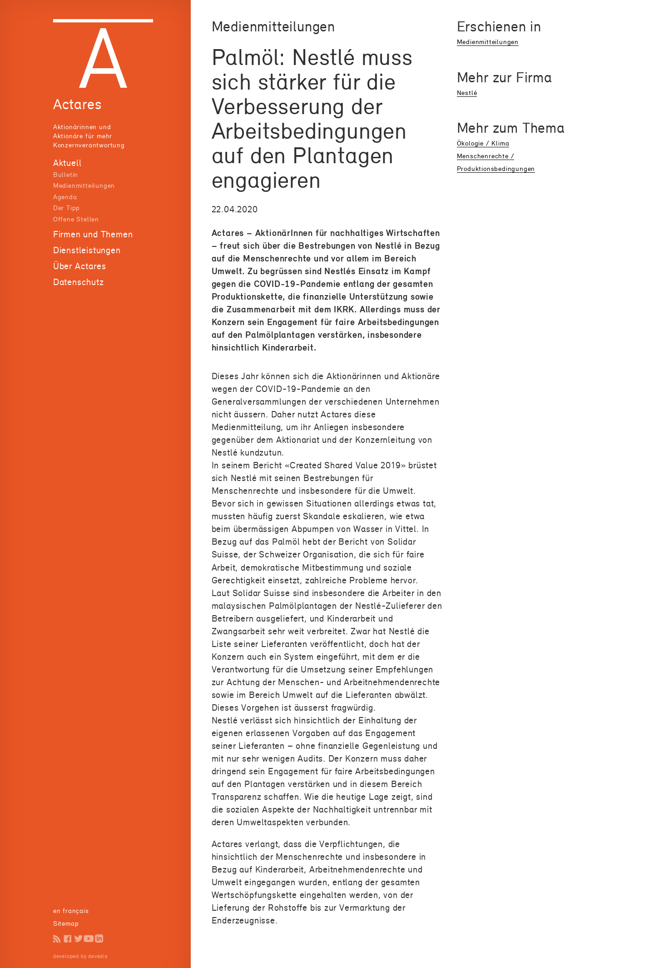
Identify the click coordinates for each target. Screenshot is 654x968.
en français (71, 910)
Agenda (65, 197)
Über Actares (79, 266)
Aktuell (67, 162)
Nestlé (467, 92)
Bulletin (65, 174)
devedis (98, 956)
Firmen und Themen (93, 234)
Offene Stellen (76, 219)
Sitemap (66, 923)
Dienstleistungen (87, 250)
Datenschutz (78, 281)
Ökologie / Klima (483, 143)
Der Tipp (66, 207)
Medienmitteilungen (84, 185)
